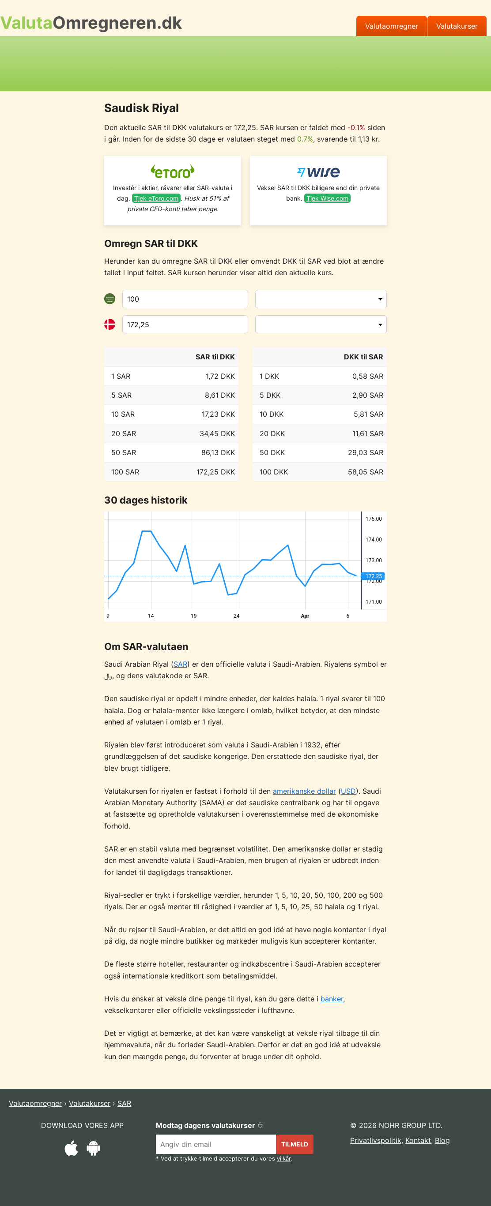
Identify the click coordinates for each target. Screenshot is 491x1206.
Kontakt (418, 1140)
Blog (442, 1140)
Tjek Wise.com (327, 198)
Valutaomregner (391, 26)
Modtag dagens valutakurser (210, 1125)
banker (332, 998)
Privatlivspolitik (375, 1140)
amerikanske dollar (304, 791)
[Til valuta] (185, 324)
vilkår (284, 1158)
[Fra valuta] (185, 299)
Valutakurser (457, 26)
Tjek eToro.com (156, 198)
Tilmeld (294, 1144)
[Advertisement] (245, 62)
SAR (180, 664)
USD (348, 791)
